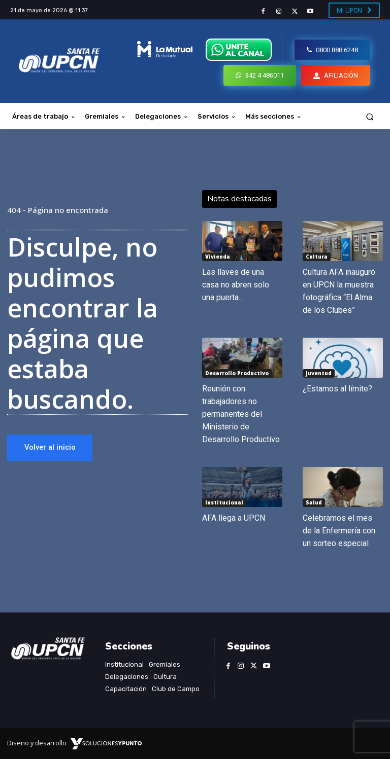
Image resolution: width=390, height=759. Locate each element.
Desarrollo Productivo (237, 373)
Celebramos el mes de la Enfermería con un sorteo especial (339, 530)
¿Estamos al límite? (337, 388)
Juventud (319, 373)
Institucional (224, 502)
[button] (370, 116)
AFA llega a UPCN (233, 518)
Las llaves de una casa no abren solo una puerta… (235, 284)
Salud (314, 502)
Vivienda (217, 256)
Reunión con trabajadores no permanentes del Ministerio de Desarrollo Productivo (241, 414)
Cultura (317, 256)
